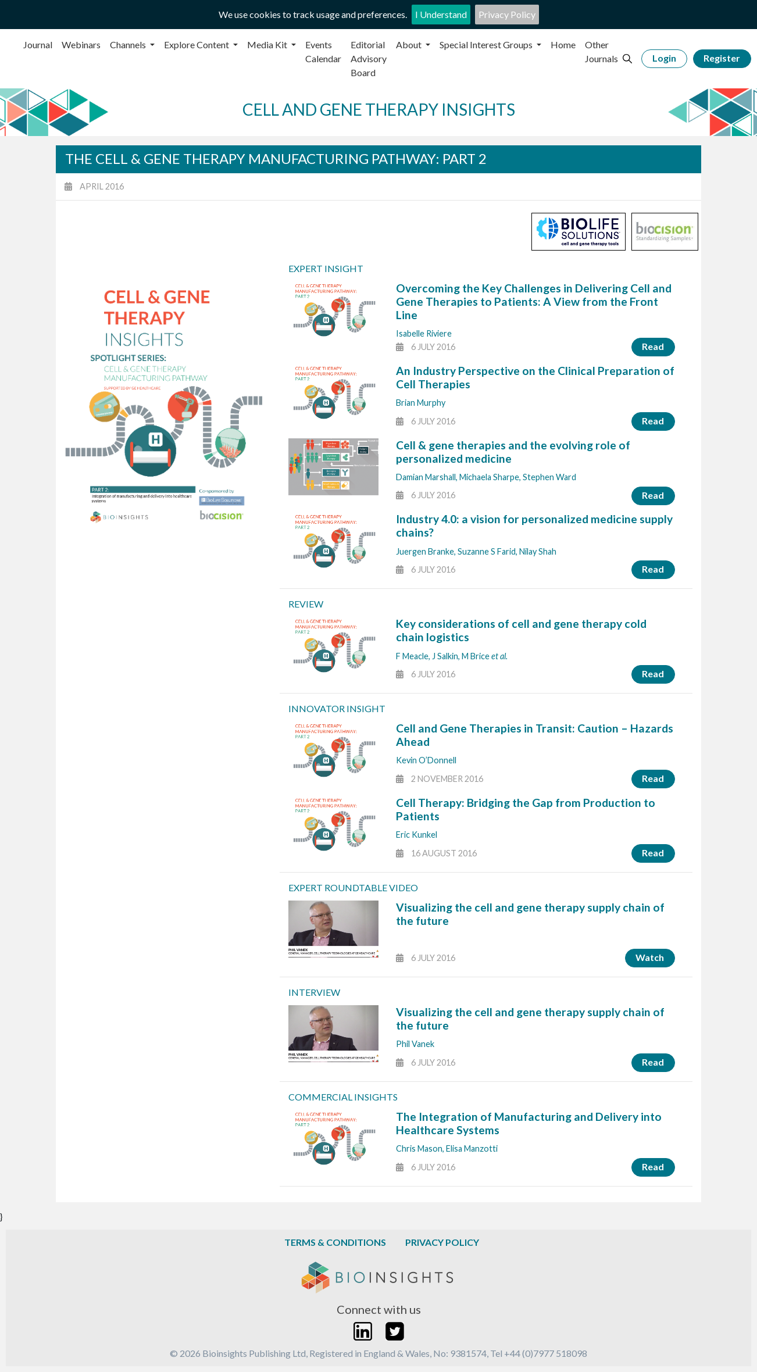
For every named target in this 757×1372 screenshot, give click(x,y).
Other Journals (601, 51)
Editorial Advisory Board (369, 58)
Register (722, 57)
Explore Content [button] (197, 44)
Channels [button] (129, 44)
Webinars (81, 44)
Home (563, 44)
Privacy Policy (507, 14)
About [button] (409, 44)
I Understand (441, 14)
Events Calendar (323, 51)
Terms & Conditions (335, 1242)
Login (664, 57)
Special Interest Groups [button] (487, 44)
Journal (37, 44)
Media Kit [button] (268, 44)
